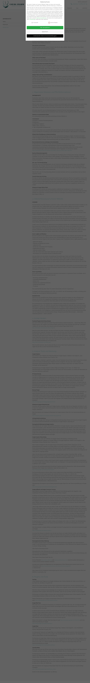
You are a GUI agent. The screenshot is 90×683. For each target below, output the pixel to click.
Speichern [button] (45, 31)
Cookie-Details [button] (38, 38)
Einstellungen (32, 19)
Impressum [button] (52, 38)
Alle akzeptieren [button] (45, 27)
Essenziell (35, 22)
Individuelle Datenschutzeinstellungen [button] (45, 35)
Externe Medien (53, 22)
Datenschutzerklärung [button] (46, 38)
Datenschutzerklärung (41, 17)
